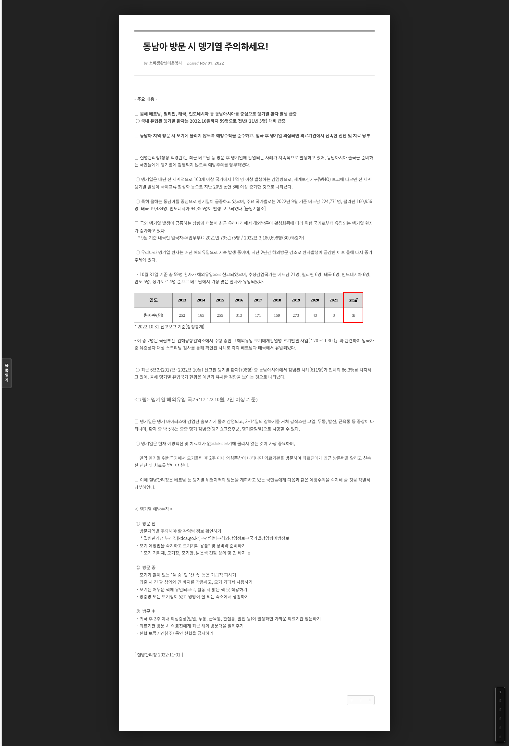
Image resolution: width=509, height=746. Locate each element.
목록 (6, 373)
